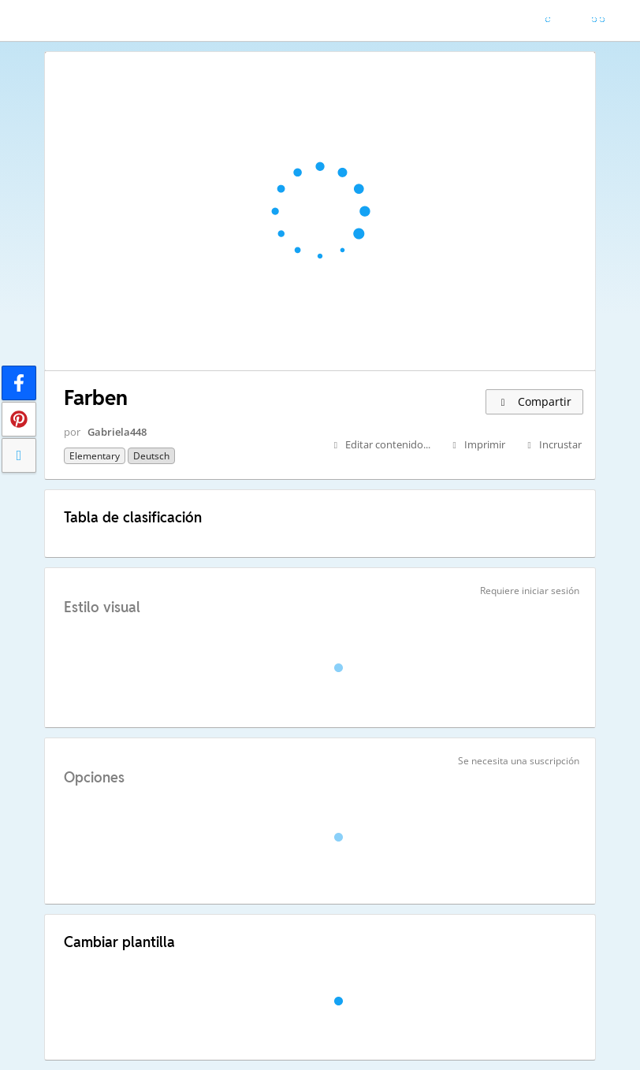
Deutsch (151, 456)
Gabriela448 (117, 432)
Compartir (534, 401)
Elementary (94, 456)
